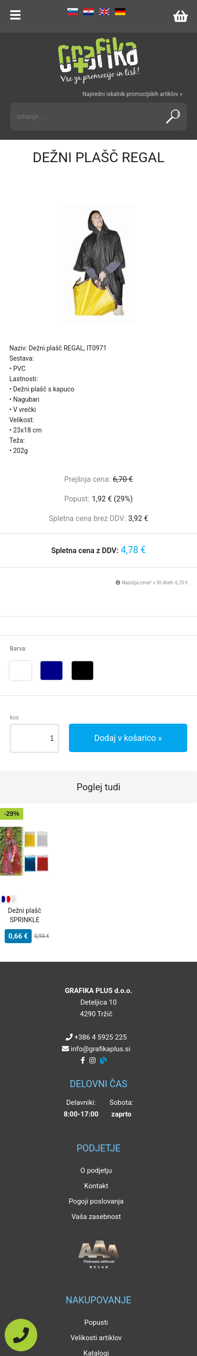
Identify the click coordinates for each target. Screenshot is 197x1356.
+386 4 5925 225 (101, 1037)
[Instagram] (92, 1060)
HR (88, 11)
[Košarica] (180, 16)
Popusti (96, 1322)
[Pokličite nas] (21, 1335)
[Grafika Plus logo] (99, 60)
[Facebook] (83, 1060)
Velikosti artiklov (96, 1338)
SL (72, 11)
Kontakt (96, 1186)
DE (120, 11)
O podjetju (96, 1170)
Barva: (18, 648)
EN (104, 11)
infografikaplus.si (100, 1049)
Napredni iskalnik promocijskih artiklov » (132, 94)
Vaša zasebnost (96, 1216)
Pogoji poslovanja (95, 1201)
